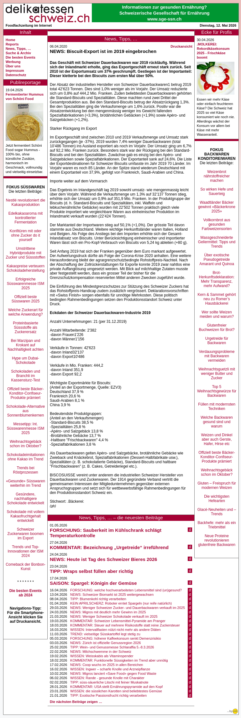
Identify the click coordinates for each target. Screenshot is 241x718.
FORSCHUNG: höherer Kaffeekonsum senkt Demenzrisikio (115, 638)
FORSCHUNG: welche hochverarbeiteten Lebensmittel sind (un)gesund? (126, 590)
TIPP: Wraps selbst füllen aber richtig (91, 571)
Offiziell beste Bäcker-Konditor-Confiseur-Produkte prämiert (25, 393)
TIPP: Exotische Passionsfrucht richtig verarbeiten (108, 695)
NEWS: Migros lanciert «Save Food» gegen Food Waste (113, 673)
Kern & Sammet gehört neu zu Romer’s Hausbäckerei (216, 299)
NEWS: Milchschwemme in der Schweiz (100, 651)
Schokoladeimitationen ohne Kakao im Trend (26, 457)
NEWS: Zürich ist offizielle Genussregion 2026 (105, 643)
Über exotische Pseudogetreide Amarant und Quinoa (216, 259)
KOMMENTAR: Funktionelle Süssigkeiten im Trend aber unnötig (119, 660)
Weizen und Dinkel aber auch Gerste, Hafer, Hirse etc (217, 439)
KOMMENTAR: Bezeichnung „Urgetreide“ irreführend (109, 547)
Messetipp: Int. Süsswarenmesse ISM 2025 (25, 428)
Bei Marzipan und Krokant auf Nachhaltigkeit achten (26, 345)
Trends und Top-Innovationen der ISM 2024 (25, 551)
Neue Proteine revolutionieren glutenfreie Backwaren (216, 540)
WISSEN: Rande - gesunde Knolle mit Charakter (107, 678)
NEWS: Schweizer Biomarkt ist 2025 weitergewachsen (112, 594)
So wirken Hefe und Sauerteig (216, 191)
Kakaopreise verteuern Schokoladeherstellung (26, 268)
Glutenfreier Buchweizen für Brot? (216, 327)
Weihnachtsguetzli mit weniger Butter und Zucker (216, 373)
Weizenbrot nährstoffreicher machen (217, 176)
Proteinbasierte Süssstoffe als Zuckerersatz (25, 327)
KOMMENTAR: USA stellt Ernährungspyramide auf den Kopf (116, 687)
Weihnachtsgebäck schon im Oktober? (25, 443)
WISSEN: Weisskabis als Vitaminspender (101, 656)
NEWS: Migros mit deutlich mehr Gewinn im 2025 (108, 612)
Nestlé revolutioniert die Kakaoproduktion (25, 202)
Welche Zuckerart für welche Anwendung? (25, 312)
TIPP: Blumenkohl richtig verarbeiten (98, 599)
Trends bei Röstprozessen (25, 470)
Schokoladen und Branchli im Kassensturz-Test (25, 375)
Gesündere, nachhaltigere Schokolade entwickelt (25, 498)
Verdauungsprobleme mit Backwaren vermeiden (216, 356)
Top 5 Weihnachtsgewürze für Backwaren (216, 391)
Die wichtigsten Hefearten (216, 498)
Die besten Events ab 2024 (25, 593)
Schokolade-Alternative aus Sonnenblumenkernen (25, 410)
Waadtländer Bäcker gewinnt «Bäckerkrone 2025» (216, 206)
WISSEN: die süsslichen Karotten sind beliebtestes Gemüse (116, 691)
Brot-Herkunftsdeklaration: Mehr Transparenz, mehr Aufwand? (216, 279)
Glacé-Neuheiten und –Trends (216, 511)
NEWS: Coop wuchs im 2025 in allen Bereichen (106, 665)
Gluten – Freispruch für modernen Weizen (216, 485)
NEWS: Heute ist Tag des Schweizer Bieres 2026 (103, 559)
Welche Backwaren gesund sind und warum (217, 421)
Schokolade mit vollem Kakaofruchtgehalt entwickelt (25, 516)
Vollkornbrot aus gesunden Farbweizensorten (217, 224)
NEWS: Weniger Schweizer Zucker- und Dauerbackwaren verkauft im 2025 (127, 608)
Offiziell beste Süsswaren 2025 (25, 299)
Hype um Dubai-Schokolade (25, 360)
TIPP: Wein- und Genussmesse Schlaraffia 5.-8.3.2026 (112, 647)
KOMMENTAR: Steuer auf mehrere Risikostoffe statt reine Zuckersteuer (125, 625)
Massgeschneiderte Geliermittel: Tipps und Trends (216, 242)
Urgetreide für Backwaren (216, 340)
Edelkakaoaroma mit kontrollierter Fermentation (25, 217)
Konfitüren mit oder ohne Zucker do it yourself (25, 235)
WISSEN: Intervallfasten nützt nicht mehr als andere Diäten (115, 630)
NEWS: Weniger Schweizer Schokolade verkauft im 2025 (114, 616)
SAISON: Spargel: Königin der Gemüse (93, 583)
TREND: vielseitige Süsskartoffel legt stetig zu (105, 634)
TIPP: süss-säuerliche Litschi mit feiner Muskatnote (109, 682)
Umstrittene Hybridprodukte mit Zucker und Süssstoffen (25, 252)
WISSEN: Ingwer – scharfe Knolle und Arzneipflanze (110, 669)
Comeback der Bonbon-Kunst (25, 566)
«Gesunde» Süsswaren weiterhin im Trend (25, 483)
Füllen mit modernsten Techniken (216, 406)
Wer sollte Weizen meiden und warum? (217, 314)
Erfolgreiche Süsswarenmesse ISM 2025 (25, 283)
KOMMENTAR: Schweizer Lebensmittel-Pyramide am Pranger (117, 621)
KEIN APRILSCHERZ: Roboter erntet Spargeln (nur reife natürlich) (121, 603)
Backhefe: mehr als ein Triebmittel (216, 525)
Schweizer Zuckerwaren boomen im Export (25, 533)
